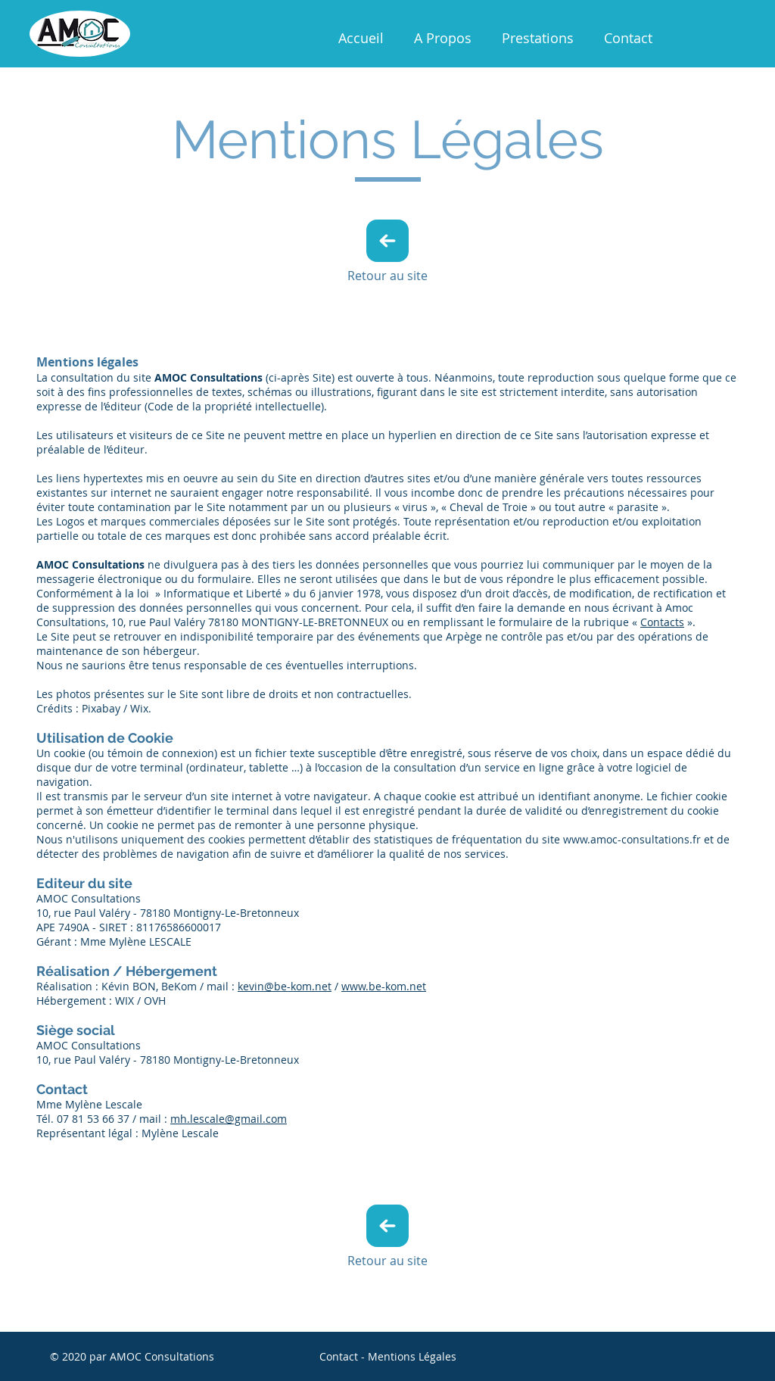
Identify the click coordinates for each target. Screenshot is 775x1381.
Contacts (662, 622)
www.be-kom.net (383, 986)
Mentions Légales (412, 1356)
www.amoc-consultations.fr (632, 839)
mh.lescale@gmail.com (228, 1118)
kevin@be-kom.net (284, 986)
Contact (338, 1356)
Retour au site (387, 275)
